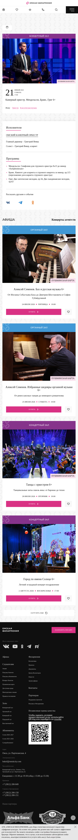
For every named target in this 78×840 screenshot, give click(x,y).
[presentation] (73, 817)
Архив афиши (33, 681)
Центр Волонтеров (35, 673)
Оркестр (15, 108)
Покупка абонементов (9, 676)
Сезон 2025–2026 (8, 739)
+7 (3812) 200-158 (10, 793)
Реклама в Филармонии (36, 703)
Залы (4, 703)
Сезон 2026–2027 (8, 735)
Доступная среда (7, 688)
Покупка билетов (8, 672)
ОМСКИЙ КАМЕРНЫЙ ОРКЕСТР (22, 135)
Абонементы (8, 730)
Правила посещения (8, 696)
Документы (32, 669)
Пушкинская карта (8, 684)
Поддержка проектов (35, 700)
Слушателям (8, 664)
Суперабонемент (7, 743)
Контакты (33, 688)
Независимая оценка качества (42, 711)
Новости (31, 677)
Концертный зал (7, 707)
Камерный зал (7, 715)
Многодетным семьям (9, 692)
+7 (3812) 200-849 (10, 784)
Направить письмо (63, 630)
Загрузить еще (39, 613)
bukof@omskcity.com (11, 761)
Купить (34, 312)
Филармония (34, 657)
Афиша (5, 657)
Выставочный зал (8, 723)
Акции (4, 668)
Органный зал (7, 711)
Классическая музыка (28, 108)
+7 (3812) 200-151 (10, 795)
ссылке (57, 719)
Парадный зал (7, 719)
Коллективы (32, 661)
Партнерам (33, 695)
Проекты (31, 665)
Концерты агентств (64, 219)
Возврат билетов (7, 680)
